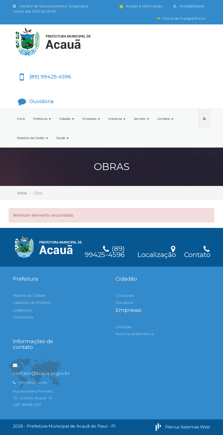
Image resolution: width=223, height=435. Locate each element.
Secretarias (23, 317)
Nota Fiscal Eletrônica (135, 334)
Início (21, 119)
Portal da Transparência (180, 18)
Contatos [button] (165, 119)
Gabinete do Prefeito (32, 302)
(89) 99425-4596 (105, 250)
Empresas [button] (91, 119)
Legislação (22, 310)
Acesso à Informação (140, 6)
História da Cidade (29, 295)
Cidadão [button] (66, 119)
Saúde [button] (62, 138)
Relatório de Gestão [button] (32, 138)
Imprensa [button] (116, 119)
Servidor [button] (141, 119)
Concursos (125, 295)
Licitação (124, 326)
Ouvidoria (124, 302)
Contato (197, 251)
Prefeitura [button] (42, 119)
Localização (156, 251)
